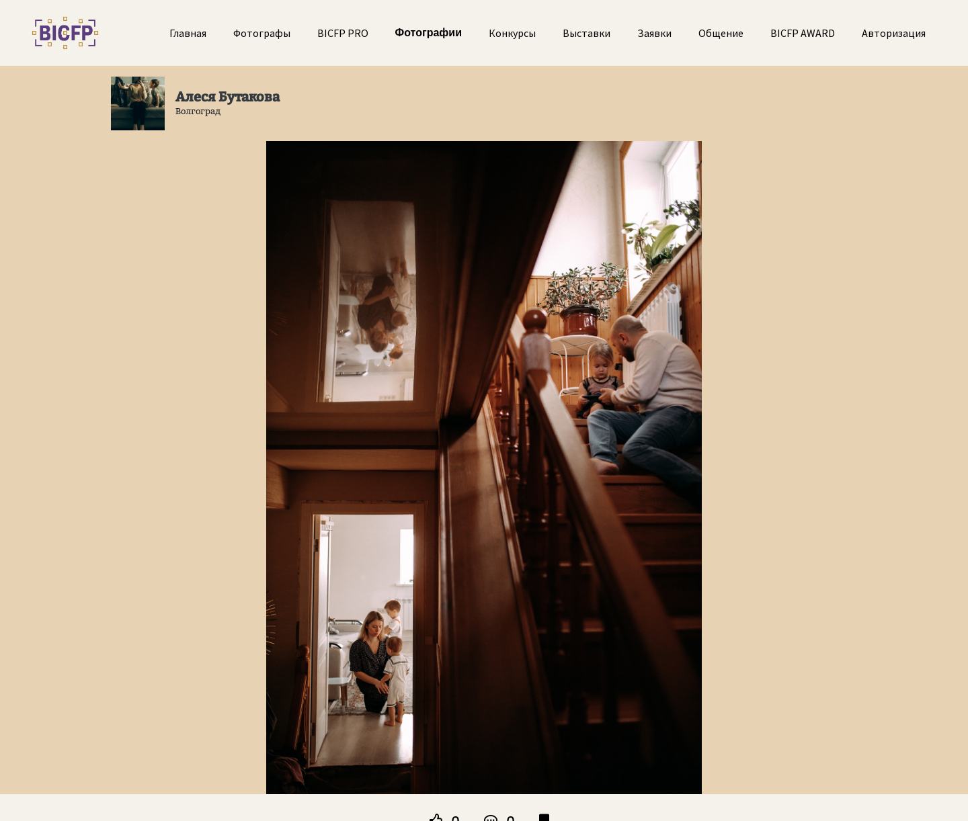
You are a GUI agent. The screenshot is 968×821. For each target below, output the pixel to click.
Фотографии (428, 32)
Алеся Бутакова (227, 97)
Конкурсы (512, 33)
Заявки (654, 33)
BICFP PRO (342, 33)
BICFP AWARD (802, 33)
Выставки (586, 33)
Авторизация (894, 33)
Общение (720, 33)
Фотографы (261, 33)
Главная (187, 33)
